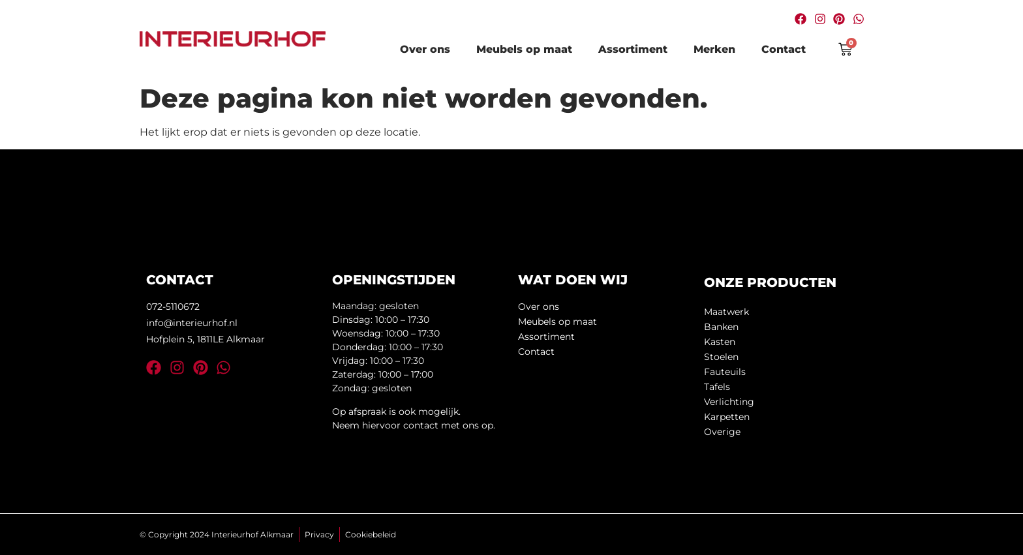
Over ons (425, 49)
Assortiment (632, 49)
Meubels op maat (524, 49)
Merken (714, 49)
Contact (783, 49)
